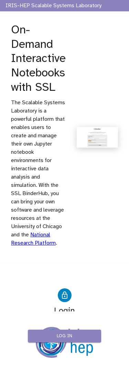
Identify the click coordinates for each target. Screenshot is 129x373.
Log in (64, 336)
